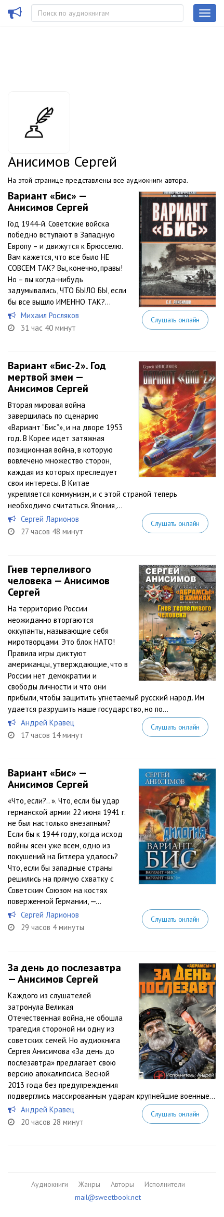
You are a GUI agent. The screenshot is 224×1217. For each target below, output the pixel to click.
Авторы (122, 1184)
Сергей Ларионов (50, 519)
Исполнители (164, 1184)
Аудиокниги (49, 1184)
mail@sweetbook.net (108, 1197)
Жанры (89, 1184)
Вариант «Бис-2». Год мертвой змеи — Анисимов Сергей (57, 377)
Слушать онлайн (175, 319)
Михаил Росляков (50, 315)
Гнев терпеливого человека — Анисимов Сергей (59, 580)
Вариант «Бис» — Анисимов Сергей (48, 201)
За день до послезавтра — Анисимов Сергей (64, 973)
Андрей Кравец (47, 722)
